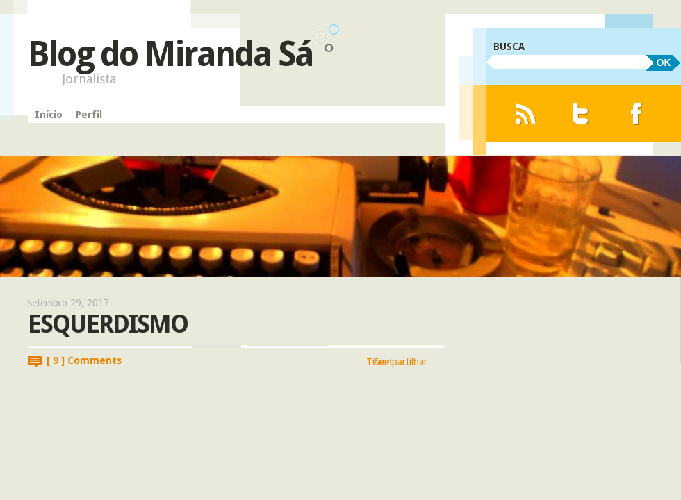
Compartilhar (399, 361)
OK (664, 62)
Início (48, 114)
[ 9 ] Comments (84, 360)
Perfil (88, 114)
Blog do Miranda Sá (170, 53)
